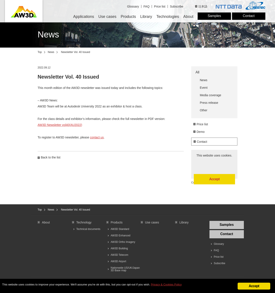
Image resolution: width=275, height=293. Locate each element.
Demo (201, 131)
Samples (214, 16)
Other (203, 110)
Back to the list (50, 157)
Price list (159, 6)
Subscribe (176, 6)
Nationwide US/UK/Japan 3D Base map (125, 269)
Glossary (133, 6)
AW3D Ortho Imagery (123, 242)
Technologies (167, 16)
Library (146, 16)
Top (40, 52)
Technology (84, 222)
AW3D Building (119, 248)
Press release (209, 102)
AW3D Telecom (119, 255)
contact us (97, 137)
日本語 (202, 6)
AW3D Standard (120, 229)
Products (128, 16)
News (51, 52)
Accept (214, 165)
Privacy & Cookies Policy (166, 285)
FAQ (147, 6)
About (188, 16)
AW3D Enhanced (120, 235)
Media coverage (210, 95)
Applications (83, 16)
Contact (249, 16)
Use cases (107, 16)
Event (204, 87)
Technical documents (88, 229)
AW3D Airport (118, 261)
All (197, 72)
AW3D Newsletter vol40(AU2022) (60, 125)
